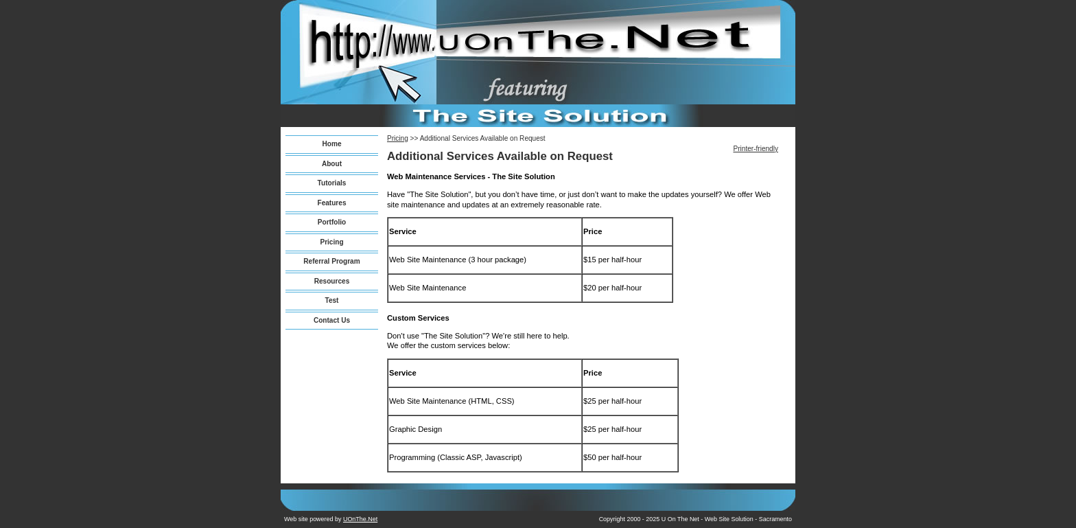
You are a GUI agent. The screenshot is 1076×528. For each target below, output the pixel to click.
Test (332, 300)
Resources (332, 281)
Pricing (331, 242)
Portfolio (332, 222)
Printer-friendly (755, 148)
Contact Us (332, 320)
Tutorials (332, 183)
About (332, 164)
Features (331, 203)
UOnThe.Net (360, 519)
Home (331, 144)
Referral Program (331, 261)
